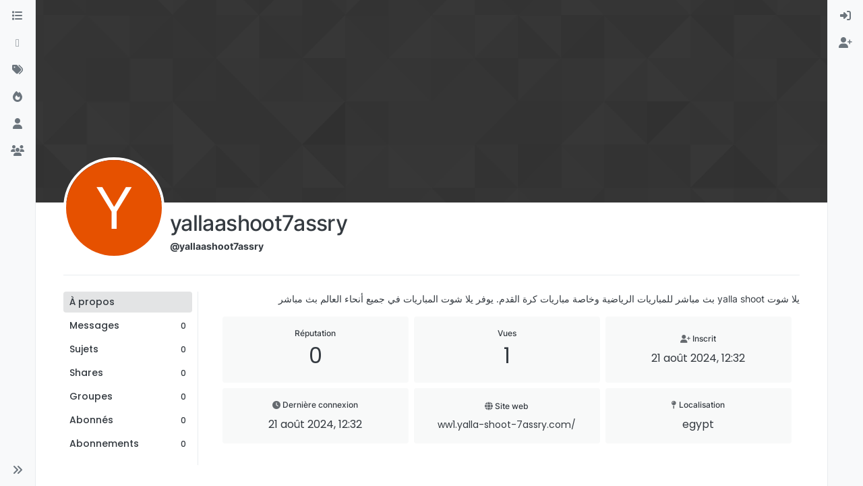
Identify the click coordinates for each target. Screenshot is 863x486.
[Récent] (17, 43)
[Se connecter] (845, 16)
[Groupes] (17, 151)
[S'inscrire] (845, 43)
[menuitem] (845, 16)
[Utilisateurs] (17, 124)
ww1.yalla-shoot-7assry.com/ (507, 424)
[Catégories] (17, 16)
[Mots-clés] (17, 70)
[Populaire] (17, 97)
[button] (17, 470)
